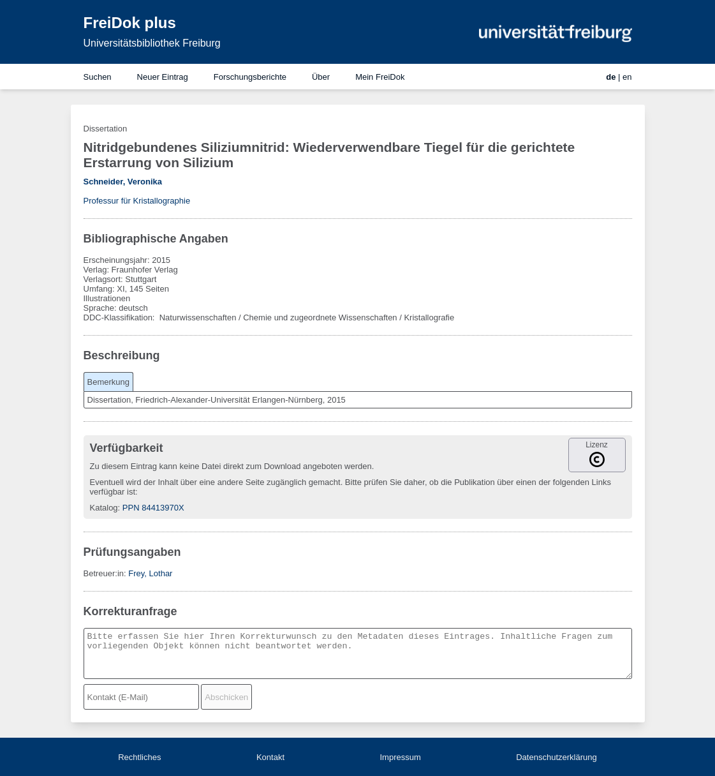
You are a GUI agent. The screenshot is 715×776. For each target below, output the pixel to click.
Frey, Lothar (150, 573)
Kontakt (270, 757)
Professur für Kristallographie (137, 200)
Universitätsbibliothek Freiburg (152, 43)
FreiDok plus (130, 22)
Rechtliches (139, 757)
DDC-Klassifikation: (121, 317)
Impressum (400, 757)
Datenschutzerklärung (556, 757)
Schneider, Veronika (123, 181)
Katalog (104, 507)
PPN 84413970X (153, 507)
